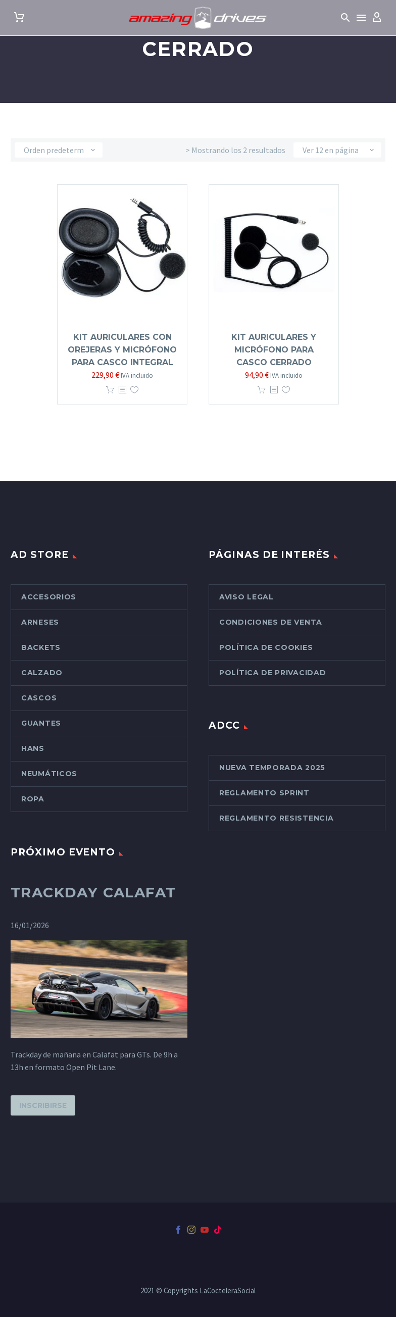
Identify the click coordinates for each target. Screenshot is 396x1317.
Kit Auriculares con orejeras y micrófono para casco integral (122, 349)
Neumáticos (49, 773)
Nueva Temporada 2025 (272, 767)
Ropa (32, 798)
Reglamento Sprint (264, 792)
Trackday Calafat (93, 892)
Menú (361, 18)
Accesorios (48, 596)
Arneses (40, 622)
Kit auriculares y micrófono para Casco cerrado (273, 349)
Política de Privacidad (272, 672)
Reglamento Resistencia (276, 818)
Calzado (42, 672)
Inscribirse (43, 1105)
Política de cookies (266, 647)
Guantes (41, 723)
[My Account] (377, 18)
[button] (345, 18)
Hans (32, 748)
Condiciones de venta (270, 622)
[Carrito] (19, 18)
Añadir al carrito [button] (110, 390)
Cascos (39, 697)
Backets (41, 647)
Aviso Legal (246, 596)
